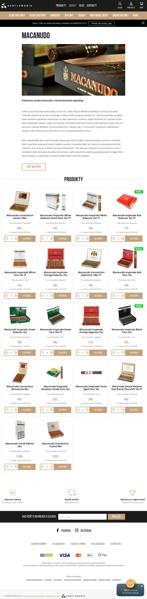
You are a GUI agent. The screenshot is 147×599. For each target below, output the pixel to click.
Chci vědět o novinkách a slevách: (39, 513)
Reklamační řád (98, 541)
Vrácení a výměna (78, 541)
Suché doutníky (37, 15)
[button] (117, 5)
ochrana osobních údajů (33, 593)
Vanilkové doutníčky (72, 577)
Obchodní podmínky (39, 541)
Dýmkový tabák (90, 577)
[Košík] (141, 5)
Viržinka (48, 577)
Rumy (135, 15)
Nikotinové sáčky (99, 15)
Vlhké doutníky (17, 15)
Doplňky (69, 15)
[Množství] (11, 238)
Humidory (55, 15)
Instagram (83, 528)
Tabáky (82, 15)
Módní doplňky (120, 15)
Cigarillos (58, 577)
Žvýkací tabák (104, 577)
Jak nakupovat (58, 541)
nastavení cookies (52, 593)
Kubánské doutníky (34, 577)
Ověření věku (115, 541)
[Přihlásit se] (129, 5)
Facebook (63, 528)
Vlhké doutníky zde (101, 23)
